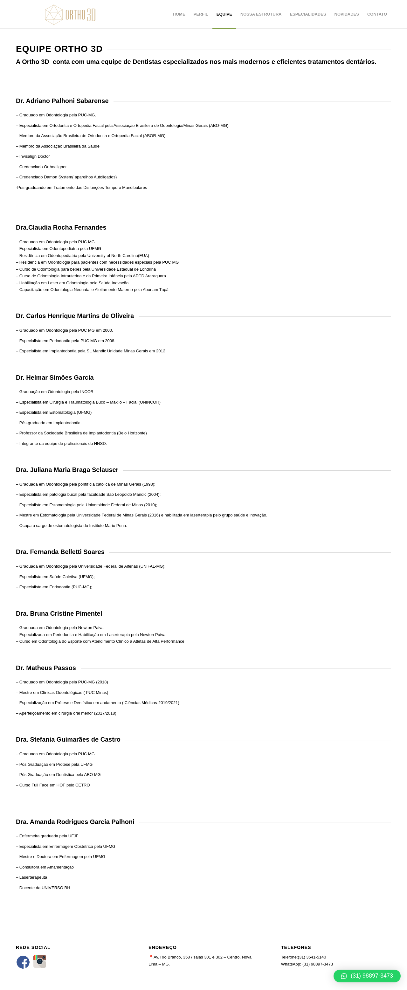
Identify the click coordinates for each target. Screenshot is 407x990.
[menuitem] (179, 14)
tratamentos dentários (341, 61)
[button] (367, 976)
